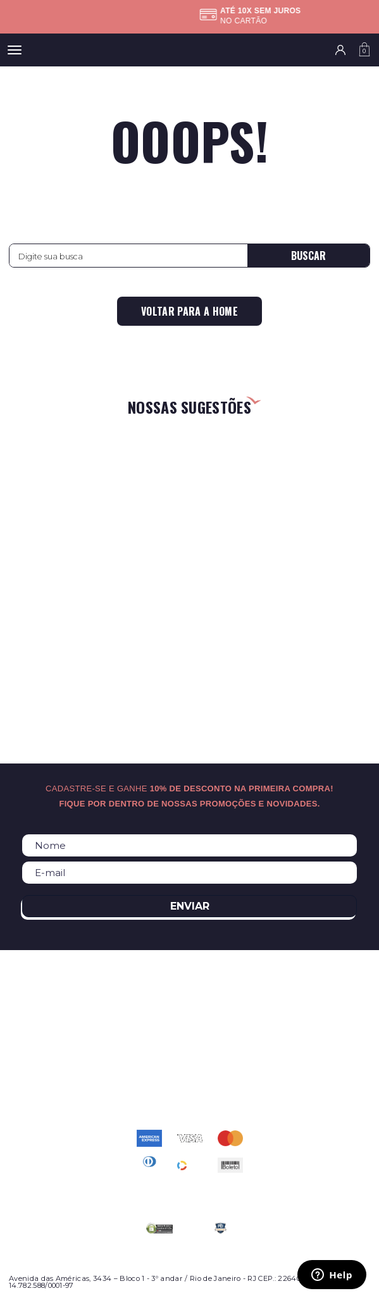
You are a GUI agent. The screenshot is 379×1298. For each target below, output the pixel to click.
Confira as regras (197, 20)
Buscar (308, 255)
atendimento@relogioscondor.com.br (189, 1080)
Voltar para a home (189, 311)
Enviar (189, 906)
